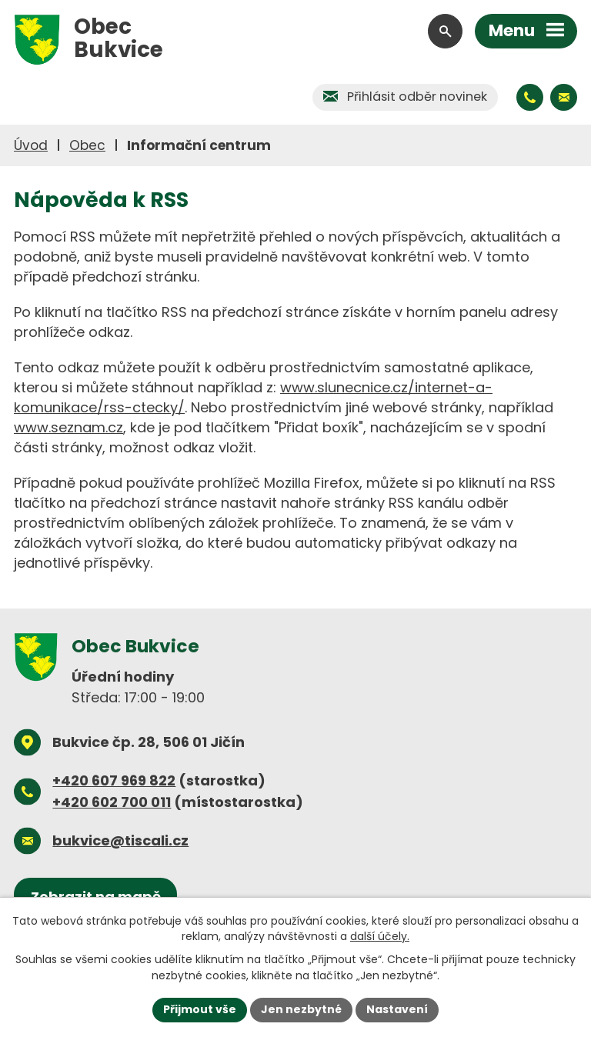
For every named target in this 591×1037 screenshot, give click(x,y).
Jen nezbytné (301, 1009)
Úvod (31, 145)
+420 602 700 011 (111, 802)
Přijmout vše (199, 1009)
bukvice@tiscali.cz (120, 840)
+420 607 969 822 (113, 780)
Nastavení (397, 1009)
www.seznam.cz (68, 427)
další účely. (379, 936)
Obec (87, 145)
